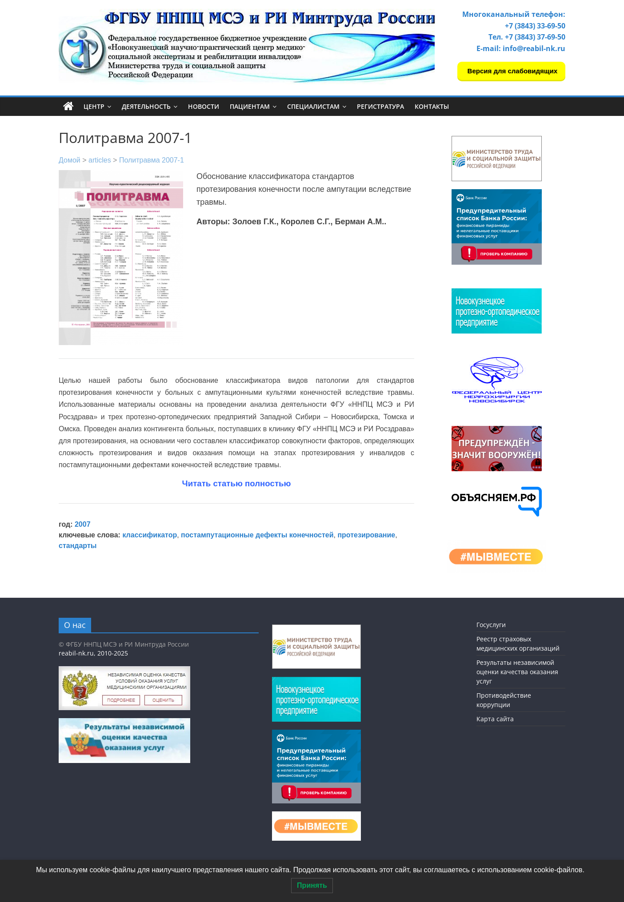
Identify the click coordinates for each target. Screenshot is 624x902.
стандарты (77, 545)
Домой (69, 160)
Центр (94, 106)
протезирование (366, 535)
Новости (203, 106)
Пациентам (250, 106)
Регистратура (380, 106)
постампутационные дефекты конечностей (257, 535)
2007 (83, 524)
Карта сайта (495, 719)
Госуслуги (491, 624)
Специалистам (313, 106)
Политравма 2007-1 (151, 160)
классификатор (149, 535)
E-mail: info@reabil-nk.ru (520, 48)
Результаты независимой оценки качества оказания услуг (517, 671)
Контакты (432, 106)
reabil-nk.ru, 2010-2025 (93, 653)
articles (99, 160)
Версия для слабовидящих (511, 71)
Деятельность (146, 106)
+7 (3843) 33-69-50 (535, 26)
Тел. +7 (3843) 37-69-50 (526, 37)
